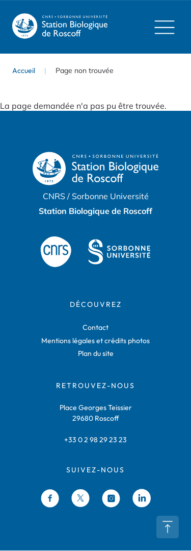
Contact (95, 327)
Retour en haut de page (167, 527)
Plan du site (96, 353)
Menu (161, 27)
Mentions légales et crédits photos (95, 340)
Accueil (23, 70)
